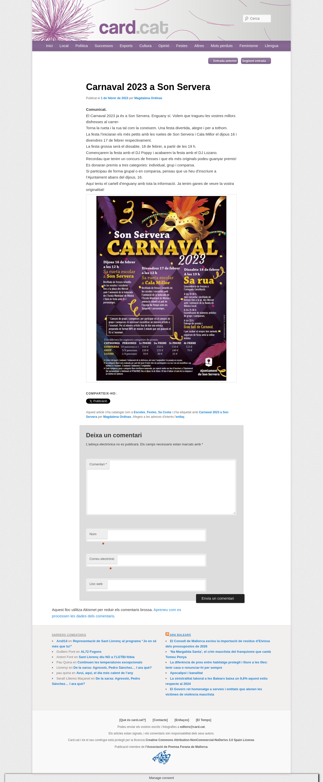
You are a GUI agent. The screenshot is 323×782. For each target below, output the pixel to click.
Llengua (271, 46)
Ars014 (62, 641)
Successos (104, 46)
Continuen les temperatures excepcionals (109, 662)
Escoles (139, 412)
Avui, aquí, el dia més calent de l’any (104, 673)
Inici (49, 46)
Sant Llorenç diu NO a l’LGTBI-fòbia (106, 657)
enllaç (180, 417)
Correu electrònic (102, 560)
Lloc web (96, 584)
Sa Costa (164, 412)
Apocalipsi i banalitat (186, 673)
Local (64, 46)
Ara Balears (180, 635)
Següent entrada (256, 60)
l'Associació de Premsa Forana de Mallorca (176, 747)
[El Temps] (203, 720)
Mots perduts (222, 46)
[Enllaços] (182, 720)
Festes (181, 46)
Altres (199, 46)
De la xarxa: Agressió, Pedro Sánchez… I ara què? (112, 667)
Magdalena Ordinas (148, 98)
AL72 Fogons (91, 652)
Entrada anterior (223, 60)
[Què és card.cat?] (132, 720)
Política (81, 46)
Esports (126, 46)
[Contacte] (160, 720)
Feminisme (248, 46)
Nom (97, 535)
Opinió (163, 46)
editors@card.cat (192, 727)
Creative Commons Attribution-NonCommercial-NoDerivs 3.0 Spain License (200, 740)
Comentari (98, 464)
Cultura (145, 46)
